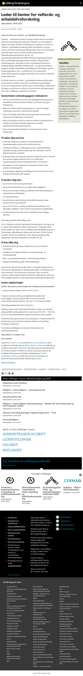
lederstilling (54, 369)
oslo (64, 369)
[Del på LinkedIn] (9, 373)
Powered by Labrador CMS (41, 673)
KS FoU (9, 639)
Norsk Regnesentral (39, 649)
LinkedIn (37, 359)
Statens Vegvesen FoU (65, 614)
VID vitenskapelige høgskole (67, 659)
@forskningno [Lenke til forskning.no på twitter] (65, 517)
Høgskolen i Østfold (13, 626)
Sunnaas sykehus (64, 619)
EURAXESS (22, 348)
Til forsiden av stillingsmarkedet (26, 461)
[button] (80, 475)
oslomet (42, 369)
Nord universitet (38, 629)
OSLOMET (10, 445)
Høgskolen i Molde (12, 623)
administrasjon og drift (12, 369)
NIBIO (8, 654)
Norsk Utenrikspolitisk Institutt (42, 654)
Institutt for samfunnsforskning (16, 636)
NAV (8, 651)
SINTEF (61, 601)
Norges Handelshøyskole (40, 636)
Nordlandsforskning (39, 631)
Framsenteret (11, 613)
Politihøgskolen (64, 586)
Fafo (8, 603)
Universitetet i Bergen (65, 636)
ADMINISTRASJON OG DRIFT (24, 434)
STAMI (61, 611)
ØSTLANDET (12, 450)
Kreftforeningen (11, 641)
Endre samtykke (14, 575)
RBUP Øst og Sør (64, 591)
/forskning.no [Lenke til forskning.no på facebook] (65, 521)
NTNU (35, 598)
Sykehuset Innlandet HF (66, 621)
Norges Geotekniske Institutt (41, 634)
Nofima (35, 626)
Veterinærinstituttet (65, 656)
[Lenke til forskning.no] (39, 2)
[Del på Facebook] (2, 373)
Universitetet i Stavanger (66, 644)
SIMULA (61, 599)
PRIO (60, 589)
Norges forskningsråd (39, 639)
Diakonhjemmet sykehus (14, 596)
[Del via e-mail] (12, 373)
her (32, 305)
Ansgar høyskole (12, 586)
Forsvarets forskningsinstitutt (16, 610)
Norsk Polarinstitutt (39, 647)
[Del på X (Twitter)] (5, 373)
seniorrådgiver (30, 369)
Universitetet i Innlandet (66, 639)
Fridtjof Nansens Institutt (14, 615)
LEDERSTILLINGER (17, 439)
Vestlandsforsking (64, 654)
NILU (8, 661)
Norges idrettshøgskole (40, 644)
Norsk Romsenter (38, 652)
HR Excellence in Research (35, 345)
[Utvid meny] (80, 3)
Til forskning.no (9, 465)
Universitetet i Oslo (65, 641)
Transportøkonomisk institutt (68, 628)
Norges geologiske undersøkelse (42, 641)
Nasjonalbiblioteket (39, 601)
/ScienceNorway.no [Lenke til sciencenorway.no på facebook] (67, 529)
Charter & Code (16, 343)
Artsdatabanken (11, 593)
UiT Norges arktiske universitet (68, 631)
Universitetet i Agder (65, 633)
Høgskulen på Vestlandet (14, 631)
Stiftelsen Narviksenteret (66, 616)
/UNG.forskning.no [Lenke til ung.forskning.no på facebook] (67, 525)
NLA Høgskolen (37, 586)
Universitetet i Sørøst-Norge (67, 646)
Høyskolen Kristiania (13, 633)
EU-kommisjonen (40, 343)
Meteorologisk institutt (13, 648)
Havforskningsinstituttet (14, 621)
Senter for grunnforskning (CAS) (69, 604)
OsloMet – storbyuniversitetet (42, 666)
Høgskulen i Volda (12, 628)
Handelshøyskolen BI (13, 618)
